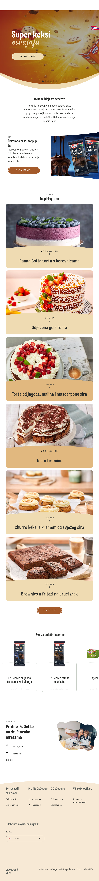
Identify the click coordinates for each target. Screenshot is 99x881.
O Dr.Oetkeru (57, 800)
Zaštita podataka (67, 870)
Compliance (56, 805)
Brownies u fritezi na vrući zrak (49, 569)
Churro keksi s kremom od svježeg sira (49, 502)
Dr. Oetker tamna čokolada (59, 666)
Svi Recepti (11, 800)
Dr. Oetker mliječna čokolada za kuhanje (19, 666)
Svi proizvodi (12, 805)
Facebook (36, 805)
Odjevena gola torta (49, 302)
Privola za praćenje (48, 870)
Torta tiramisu (49, 436)
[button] (43, 81)
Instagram (36, 800)
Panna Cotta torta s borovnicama (49, 236)
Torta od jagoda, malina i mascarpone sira (49, 369)
